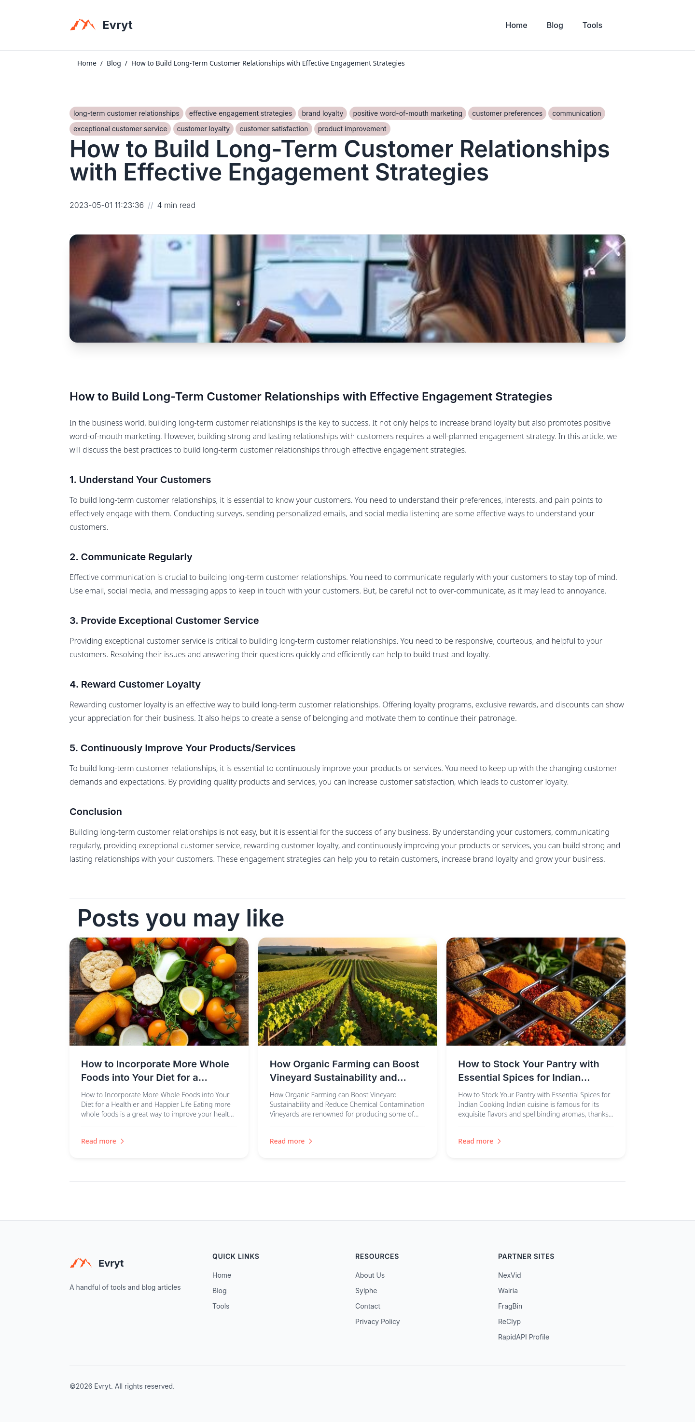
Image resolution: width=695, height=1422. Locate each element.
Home (517, 25)
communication (576, 113)
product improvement (352, 128)
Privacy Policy (377, 1321)
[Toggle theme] (622, 27)
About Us (370, 1275)
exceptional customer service (120, 128)
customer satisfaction (273, 128)
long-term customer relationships (126, 113)
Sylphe (366, 1290)
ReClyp (509, 1321)
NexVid (509, 1275)
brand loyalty (322, 113)
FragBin (510, 1306)
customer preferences (507, 113)
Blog (555, 25)
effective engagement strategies (240, 113)
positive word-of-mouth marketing (407, 113)
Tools (592, 25)
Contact (367, 1306)
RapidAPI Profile (523, 1337)
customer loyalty (203, 128)
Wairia (508, 1290)
